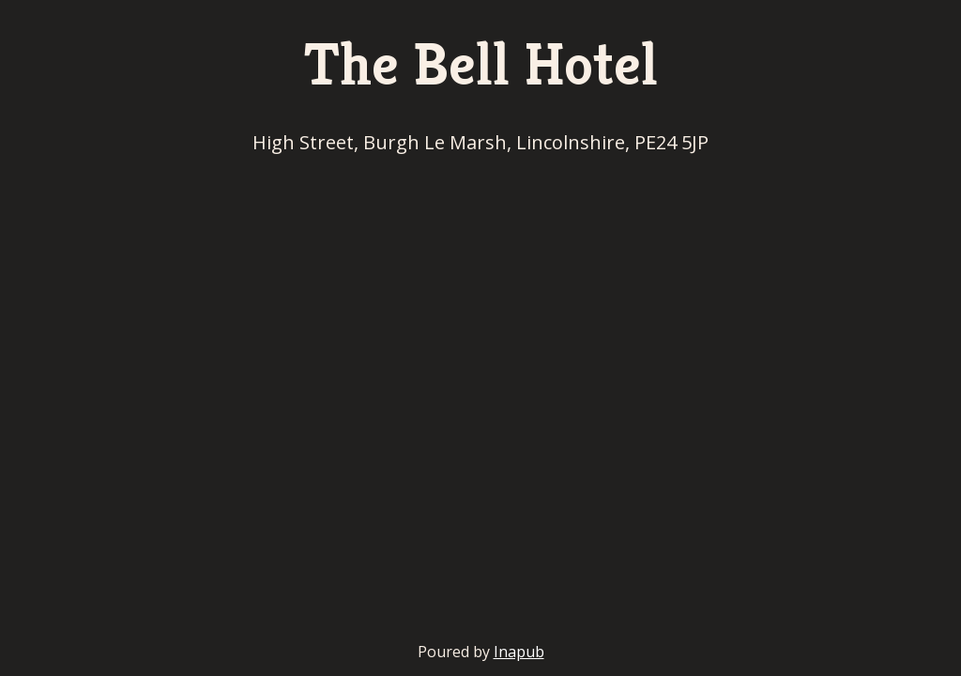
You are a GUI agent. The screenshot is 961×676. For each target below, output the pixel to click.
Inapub (519, 651)
